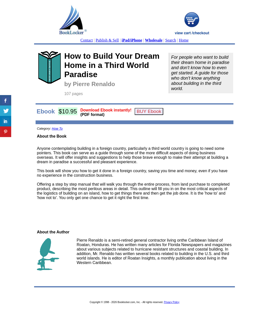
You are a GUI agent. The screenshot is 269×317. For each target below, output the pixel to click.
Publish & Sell (107, 40)
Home (184, 40)
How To (57, 128)
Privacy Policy (171, 302)
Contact (86, 40)
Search (170, 40)
